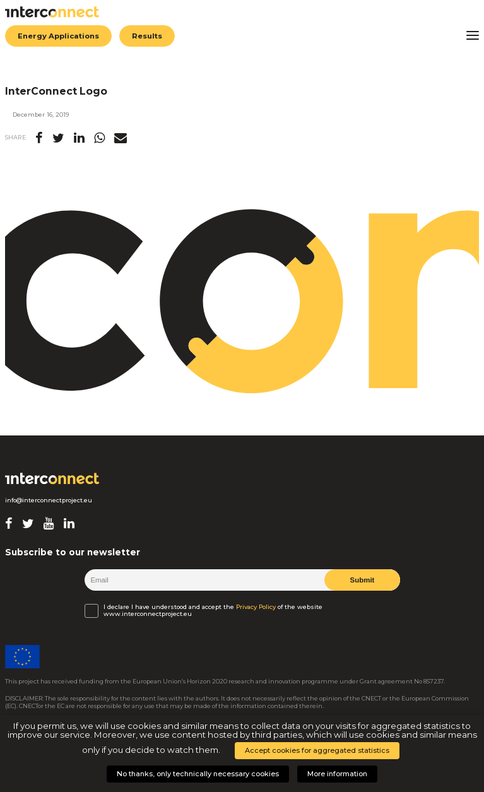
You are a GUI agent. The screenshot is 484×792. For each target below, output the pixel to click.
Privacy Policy (256, 606)
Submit (362, 580)
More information (337, 773)
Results (147, 36)
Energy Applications (58, 36)
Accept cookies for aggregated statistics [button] (317, 750)
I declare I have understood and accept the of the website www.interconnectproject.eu (212, 610)
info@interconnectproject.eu (48, 500)
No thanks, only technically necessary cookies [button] (198, 773)
